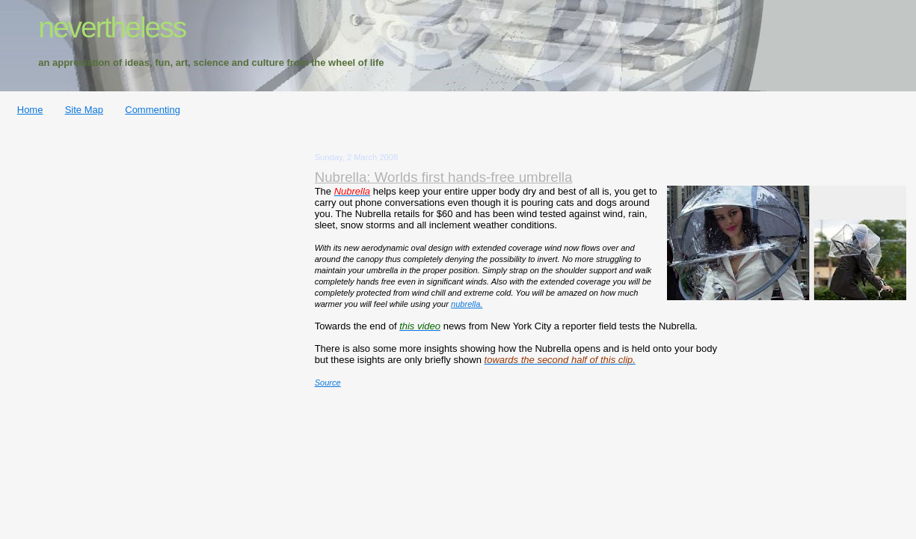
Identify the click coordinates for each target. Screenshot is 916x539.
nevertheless (111, 27)
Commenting (152, 109)
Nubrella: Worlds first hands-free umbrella (444, 177)
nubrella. (466, 303)
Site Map (84, 109)
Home (30, 109)
